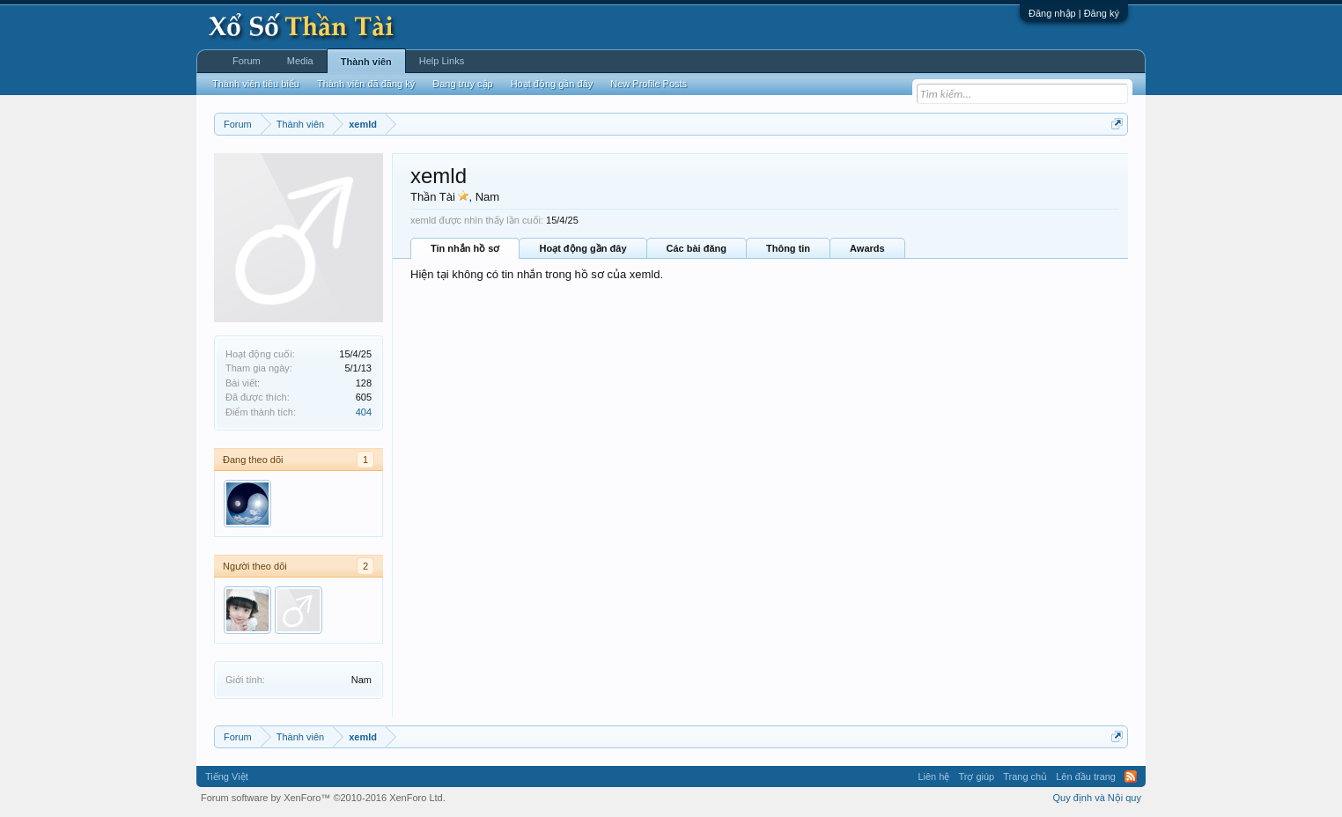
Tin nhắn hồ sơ (465, 248)
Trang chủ (1025, 776)
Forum (246, 60)
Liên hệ (933, 776)
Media (300, 60)
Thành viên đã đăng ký (366, 83)
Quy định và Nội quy (1097, 797)
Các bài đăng (696, 248)
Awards (867, 248)
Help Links (441, 60)
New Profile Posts (648, 83)
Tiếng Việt (226, 776)
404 (364, 412)
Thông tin (788, 248)
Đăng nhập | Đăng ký (1074, 13)
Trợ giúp (976, 776)
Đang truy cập (462, 83)
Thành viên (366, 61)
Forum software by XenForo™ (323, 797)
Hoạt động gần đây (582, 248)
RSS (1130, 776)
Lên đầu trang (1086, 776)
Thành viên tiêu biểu (255, 83)
